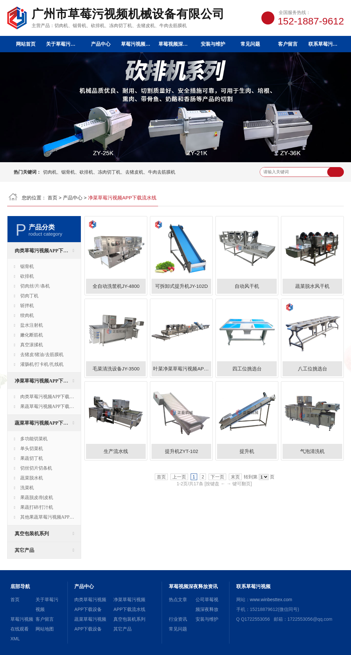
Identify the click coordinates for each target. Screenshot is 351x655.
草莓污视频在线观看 (138, 44)
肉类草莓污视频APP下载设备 (46, 250)
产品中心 (100, 44)
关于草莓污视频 (63, 44)
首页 (52, 197)
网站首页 (26, 44)
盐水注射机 (31, 325)
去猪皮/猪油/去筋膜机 (42, 354)
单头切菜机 (31, 448)
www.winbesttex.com (271, 599)
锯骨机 (27, 266)
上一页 (179, 476)
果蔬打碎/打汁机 (36, 507)
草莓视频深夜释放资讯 (175, 44)
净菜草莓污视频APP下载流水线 (48, 380)
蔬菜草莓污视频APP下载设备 (46, 423)
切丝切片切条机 (36, 468)
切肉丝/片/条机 (35, 286)
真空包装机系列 (32, 533)
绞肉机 (27, 315)
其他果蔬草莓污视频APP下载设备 (50, 517)
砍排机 (27, 276)
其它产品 (24, 550)
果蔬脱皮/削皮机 (36, 497)
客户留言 (288, 44)
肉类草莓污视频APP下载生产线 (50, 396)
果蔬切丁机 (31, 458)
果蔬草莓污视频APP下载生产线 (50, 406)
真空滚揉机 (31, 344)
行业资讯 (178, 619)
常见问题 (250, 44)
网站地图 (45, 629)
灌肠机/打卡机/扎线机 (42, 364)
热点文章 (178, 599)
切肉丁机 (29, 295)
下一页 (217, 476)
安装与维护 (213, 44)
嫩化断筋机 (31, 335)
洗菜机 (27, 487)
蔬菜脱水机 (31, 478)
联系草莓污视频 (325, 44)
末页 (235, 476)
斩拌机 (27, 305)
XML (15, 638)
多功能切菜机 (34, 438)
